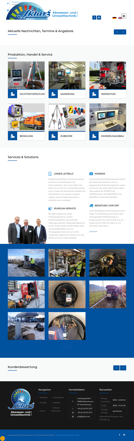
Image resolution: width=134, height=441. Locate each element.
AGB (77, 435)
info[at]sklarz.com (19, 11)
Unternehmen (58, 397)
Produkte (43, 402)
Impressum (60, 435)
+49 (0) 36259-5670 (84, 408)
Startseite (43, 397)
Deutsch (116, 18)
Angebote (56, 402)
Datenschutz (70, 435)
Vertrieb (93, 231)
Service (43, 411)
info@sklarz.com (83, 416)
